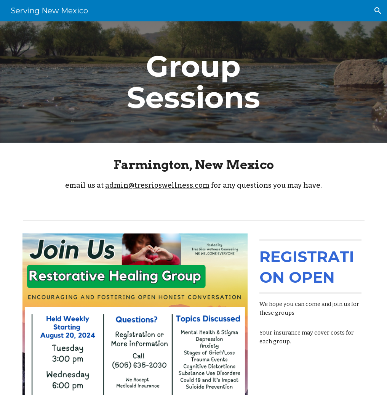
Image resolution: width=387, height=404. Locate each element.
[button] (378, 11)
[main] (193, 82)
